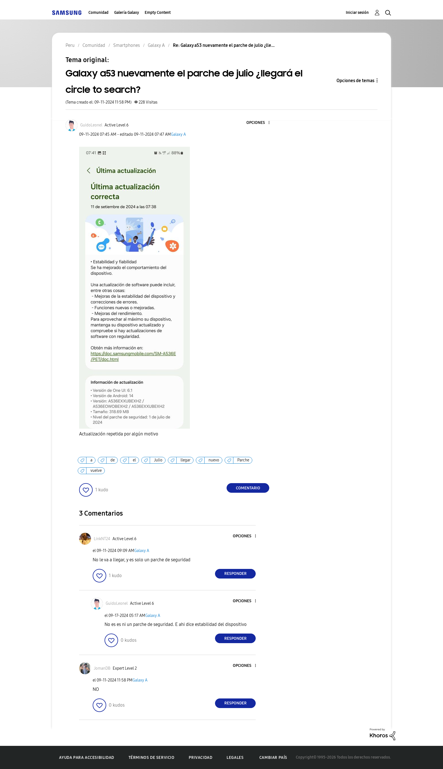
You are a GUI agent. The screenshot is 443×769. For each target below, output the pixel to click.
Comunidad (98, 12)
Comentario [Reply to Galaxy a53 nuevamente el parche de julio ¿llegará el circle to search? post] (248, 488)
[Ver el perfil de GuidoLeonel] (91, 125)
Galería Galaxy (126, 12)
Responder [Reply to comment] (235, 573)
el (134, 460)
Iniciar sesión (357, 12)
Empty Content (158, 12)
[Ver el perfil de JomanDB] (102, 668)
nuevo (214, 460)
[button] (260, 123)
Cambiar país (273, 757)
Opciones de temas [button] (355, 80)
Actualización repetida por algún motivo (119, 434)
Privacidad (200, 757)
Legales (235, 757)
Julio (158, 460)
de (112, 460)
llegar (185, 460)
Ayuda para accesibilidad (86, 757)
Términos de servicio (152, 757)
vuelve (96, 470)
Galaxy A (178, 134)
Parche (243, 460)
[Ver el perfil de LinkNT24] (102, 538)
